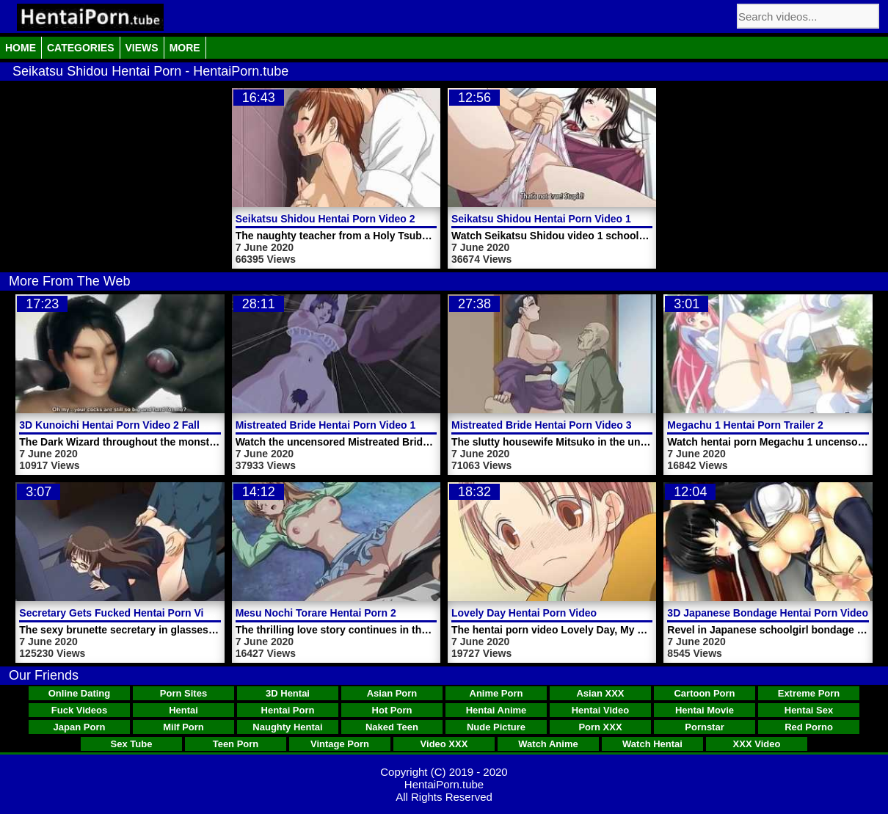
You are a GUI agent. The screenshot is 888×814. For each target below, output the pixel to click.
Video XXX (444, 743)
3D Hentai (288, 693)
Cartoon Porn (704, 693)
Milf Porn (183, 727)
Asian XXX (600, 693)
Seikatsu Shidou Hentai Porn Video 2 (325, 219)
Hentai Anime (496, 710)
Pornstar (704, 727)
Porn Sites (183, 693)
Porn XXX (600, 727)
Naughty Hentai (287, 727)
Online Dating (79, 693)
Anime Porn (496, 693)
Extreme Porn (809, 693)
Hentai (183, 710)
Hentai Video (601, 710)
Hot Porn (392, 710)
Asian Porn (392, 693)
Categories (80, 48)
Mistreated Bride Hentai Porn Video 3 (541, 425)
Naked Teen (391, 727)
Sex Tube (132, 743)
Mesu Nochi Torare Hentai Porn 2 (316, 613)
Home (20, 48)
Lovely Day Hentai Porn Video (524, 613)
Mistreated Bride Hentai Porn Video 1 (326, 425)
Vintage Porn (339, 743)
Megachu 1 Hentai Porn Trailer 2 (745, 425)
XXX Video (757, 743)
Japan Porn (80, 727)
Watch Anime (548, 743)
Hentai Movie (704, 710)
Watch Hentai (652, 743)
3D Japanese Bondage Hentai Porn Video (767, 613)
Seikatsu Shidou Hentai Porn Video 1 (541, 219)
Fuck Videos (79, 710)
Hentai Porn (288, 710)
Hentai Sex (809, 710)
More (185, 48)
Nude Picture (496, 727)
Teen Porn (236, 743)
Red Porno (809, 727)
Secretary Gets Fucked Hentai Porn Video (120, 613)
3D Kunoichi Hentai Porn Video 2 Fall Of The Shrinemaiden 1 (166, 425)
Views (142, 48)
